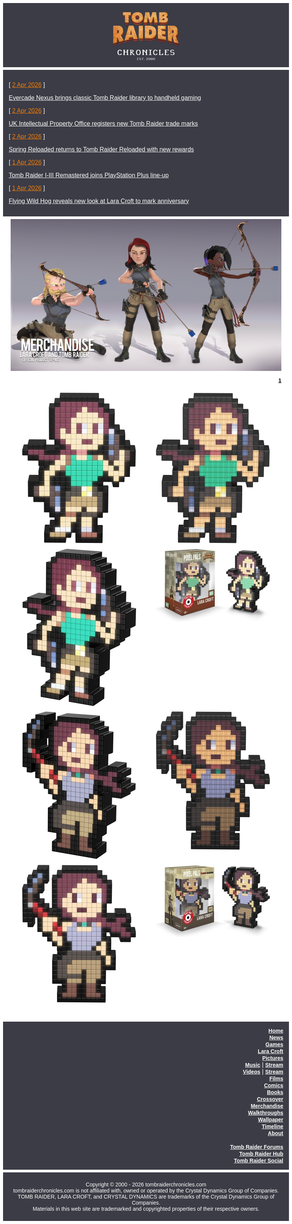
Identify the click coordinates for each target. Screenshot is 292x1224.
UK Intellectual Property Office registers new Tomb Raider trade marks (103, 123)
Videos (251, 1072)
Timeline (272, 1126)
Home (275, 1031)
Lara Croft (270, 1051)
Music (252, 1065)
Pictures (272, 1058)
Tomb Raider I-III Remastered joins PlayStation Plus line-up (89, 175)
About (275, 1133)
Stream (274, 1065)
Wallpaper (270, 1120)
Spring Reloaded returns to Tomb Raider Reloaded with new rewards (101, 149)
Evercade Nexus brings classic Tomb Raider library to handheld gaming (105, 98)
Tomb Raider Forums (256, 1147)
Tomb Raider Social (258, 1161)
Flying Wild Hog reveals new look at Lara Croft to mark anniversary (99, 201)
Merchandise (267, 1106)
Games (274, 1044)
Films (276, 1079)
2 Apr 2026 (26, 85)
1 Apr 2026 (26, 162)
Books (275, 1092)
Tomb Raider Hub (261, 1154)
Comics (273, 1085)
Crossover (270, 1099)
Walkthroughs (265, 1113)
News (276, 1038)
